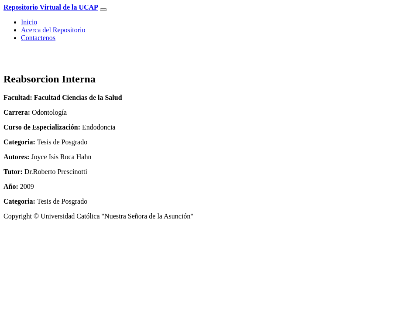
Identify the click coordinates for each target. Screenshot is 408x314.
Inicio (29, 22)
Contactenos (38, 37)
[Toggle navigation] (103, 9)
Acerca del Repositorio (53, 30)
